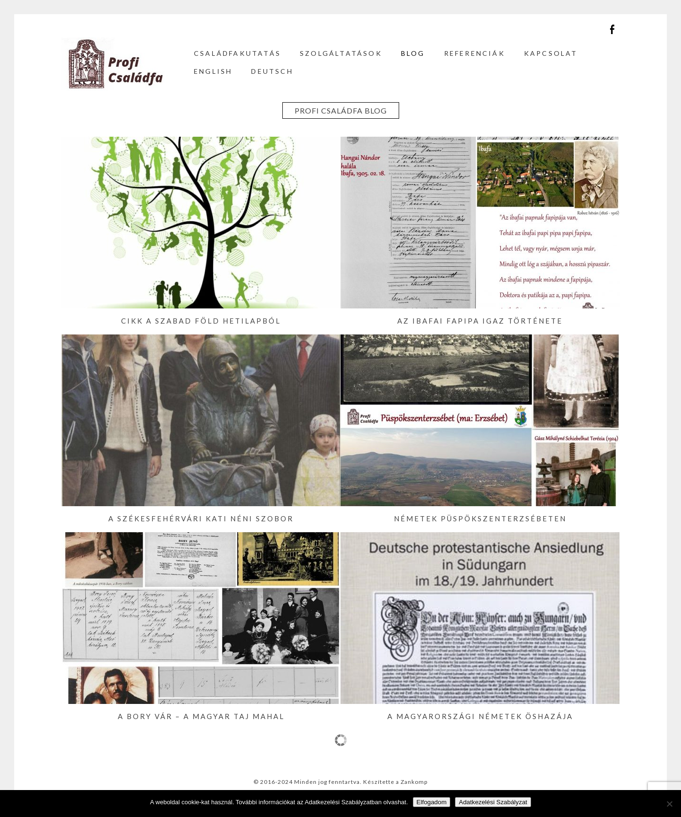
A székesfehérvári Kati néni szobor (201, 518)
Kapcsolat (551, 53)
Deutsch (272, 71)
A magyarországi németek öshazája (480, 716)
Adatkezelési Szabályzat (493, 802)
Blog (413, 53)
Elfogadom (432, 802)
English (213, 71)
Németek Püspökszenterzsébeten (480, 518)
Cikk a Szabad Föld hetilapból (201, 320)
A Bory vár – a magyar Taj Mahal (201, 716)
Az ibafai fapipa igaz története (480, 320)
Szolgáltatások (341, 53)
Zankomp (414, 781)
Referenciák (474, 53)
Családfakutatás (237, 53)
